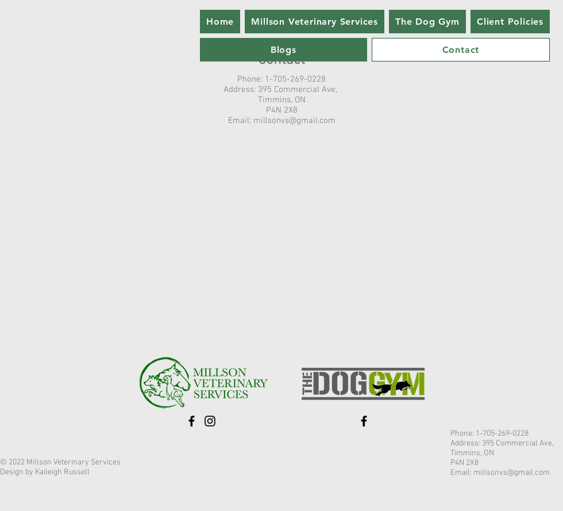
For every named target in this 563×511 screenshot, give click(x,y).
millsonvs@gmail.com (294, 121)
